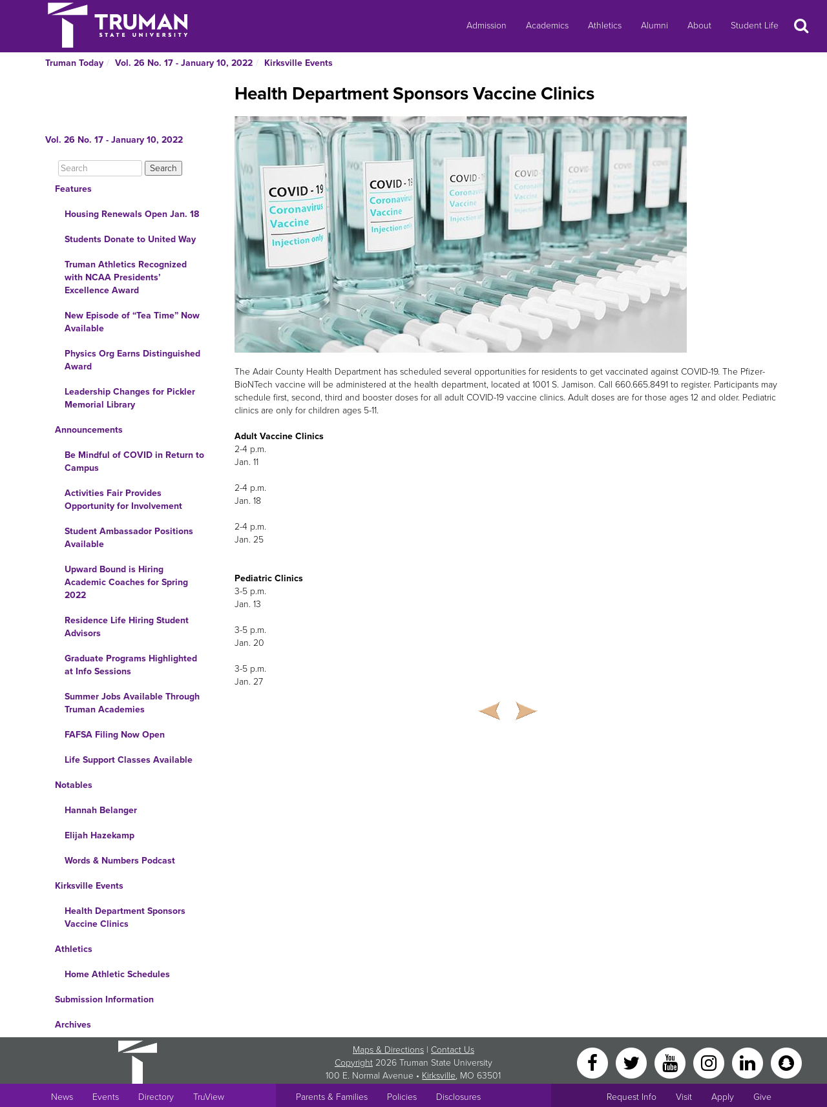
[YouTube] (671, 1062)
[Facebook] (593, 1062)
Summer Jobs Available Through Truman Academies (132, 703)
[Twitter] (632, 1062)
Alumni (654, 25)
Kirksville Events (298, 62)
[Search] (100, 168)
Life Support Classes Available (129, 759)
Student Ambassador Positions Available (129, 538)
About (699, 25)
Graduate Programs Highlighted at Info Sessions (131, 665)
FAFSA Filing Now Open (115, 734)
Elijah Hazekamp (99, 835)
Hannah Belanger (101, 810)
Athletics (605, 25)
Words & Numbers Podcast (120, 860)
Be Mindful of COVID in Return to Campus (134, 461)
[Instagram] (710, 1062)
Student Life (755, 25)
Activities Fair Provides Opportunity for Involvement (123, 500)
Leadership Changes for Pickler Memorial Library (130, 398)
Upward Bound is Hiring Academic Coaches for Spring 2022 (126, 582)
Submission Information (104, 999)
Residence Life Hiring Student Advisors (127, 627)
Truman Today (74, 62)
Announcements (89, 429)
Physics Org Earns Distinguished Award (132, 360)
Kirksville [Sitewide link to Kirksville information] (438, 1075)
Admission (486, 25)
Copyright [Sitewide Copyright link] (354, 1062)
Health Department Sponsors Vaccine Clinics (125, 917)
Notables (73, 785)
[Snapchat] (786, 1062)
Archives (73, 1024)
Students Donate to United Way (130, 239)
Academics (547, 25)
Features (73, 188)
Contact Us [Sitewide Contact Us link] (452, 1049)
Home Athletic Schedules (117, 974)
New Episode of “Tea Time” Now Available (132, 322)
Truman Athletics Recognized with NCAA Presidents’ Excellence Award (126, 277)
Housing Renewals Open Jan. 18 (132, 214)
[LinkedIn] (748, 1062)
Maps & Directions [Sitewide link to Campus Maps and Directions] (388, 1049)
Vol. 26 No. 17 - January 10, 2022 (184, 62)
